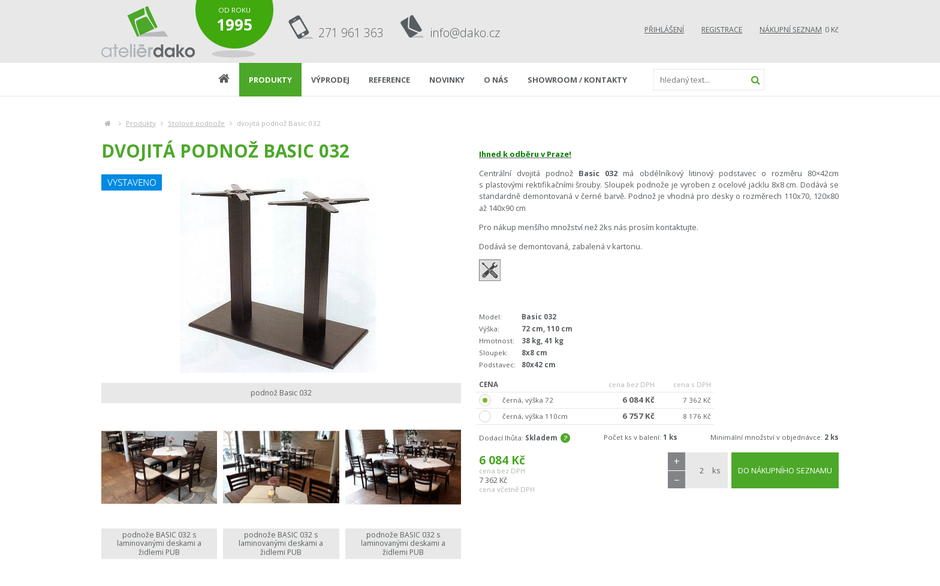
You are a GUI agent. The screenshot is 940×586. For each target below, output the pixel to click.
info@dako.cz (465, 33)
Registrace (721, 30)
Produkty (141, 123)
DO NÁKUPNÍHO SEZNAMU (785, 470)
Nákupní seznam (791, 30)
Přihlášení (664, 30)
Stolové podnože (196, 123)
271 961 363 (351, 33)
